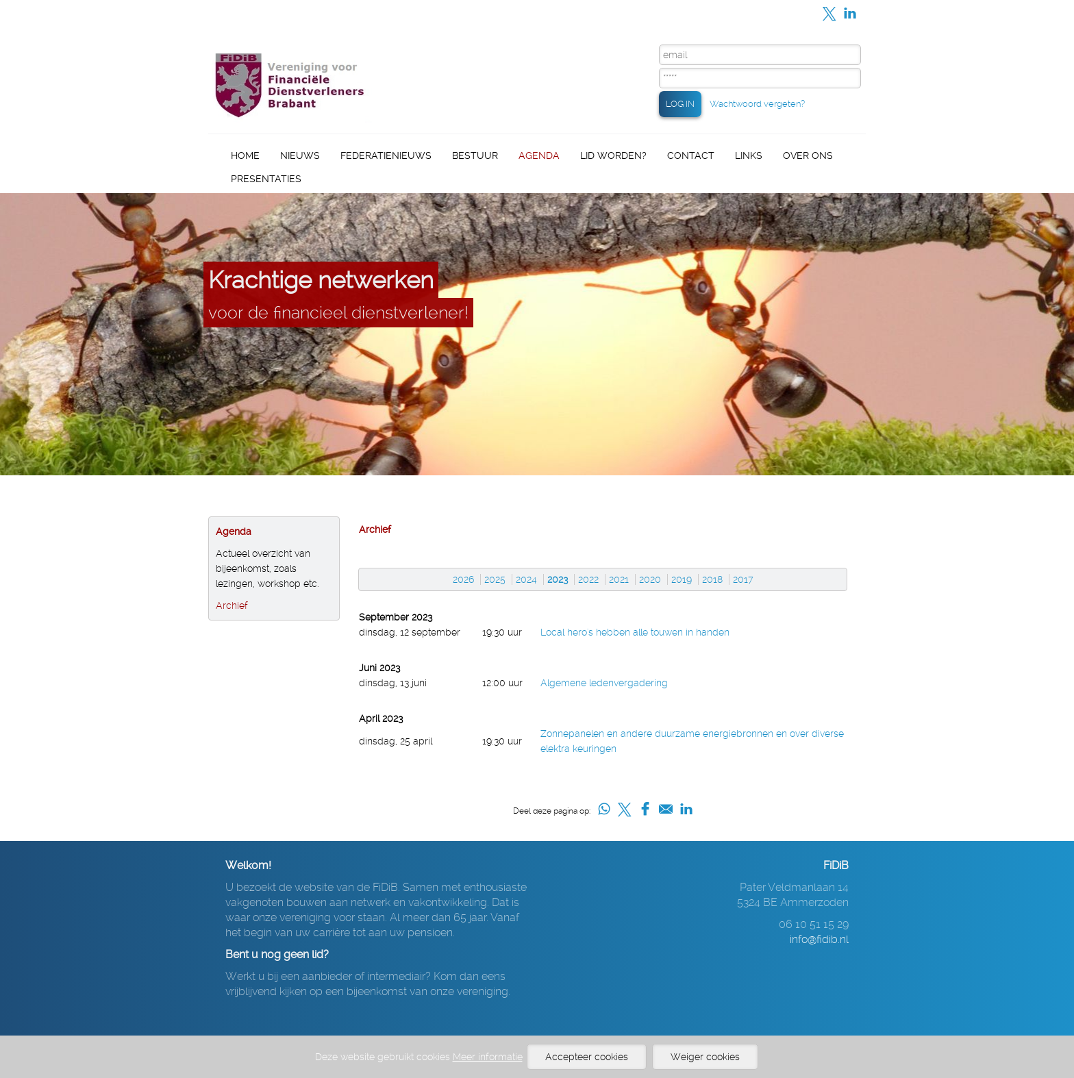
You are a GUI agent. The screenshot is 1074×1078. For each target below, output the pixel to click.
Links (748, 155)
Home (245, 155)
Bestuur (475, 155)
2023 (557, 579)
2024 (526, 579)
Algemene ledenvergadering (604, 682)
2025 (494, 579)
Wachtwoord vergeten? (757, 104)
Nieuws (300, 155)
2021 (619, 579)
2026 (463, 579)
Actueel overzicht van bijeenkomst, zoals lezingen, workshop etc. (267, 568)
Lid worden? (613, 155)
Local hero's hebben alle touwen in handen (634, 632)
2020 (650, 579)
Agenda (539, 155)
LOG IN (680, 104)
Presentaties (266, 178)
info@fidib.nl (819, 939)
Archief (232, 605)
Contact (690, 155)
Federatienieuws (386, 155)
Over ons (808, 155)
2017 (743, 579)
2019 (681, 579)
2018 (712, 579)
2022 (588, 579)
